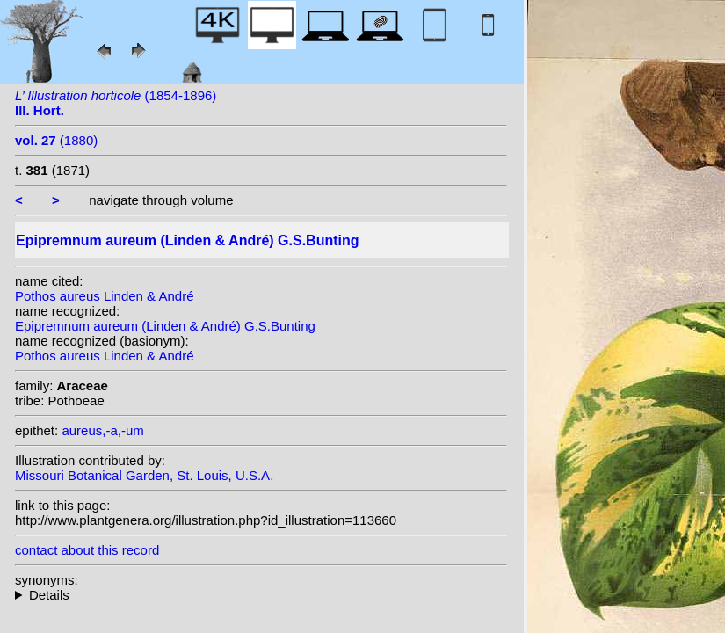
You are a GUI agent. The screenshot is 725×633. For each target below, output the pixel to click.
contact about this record (87, 549)
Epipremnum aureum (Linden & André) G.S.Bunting (165, 325)
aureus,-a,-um (102, 430)
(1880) (56, 140)
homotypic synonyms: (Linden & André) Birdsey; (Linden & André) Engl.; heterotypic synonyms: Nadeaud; (261, 594)
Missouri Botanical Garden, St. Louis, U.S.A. (144, 475)
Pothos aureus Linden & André (104, 295)
